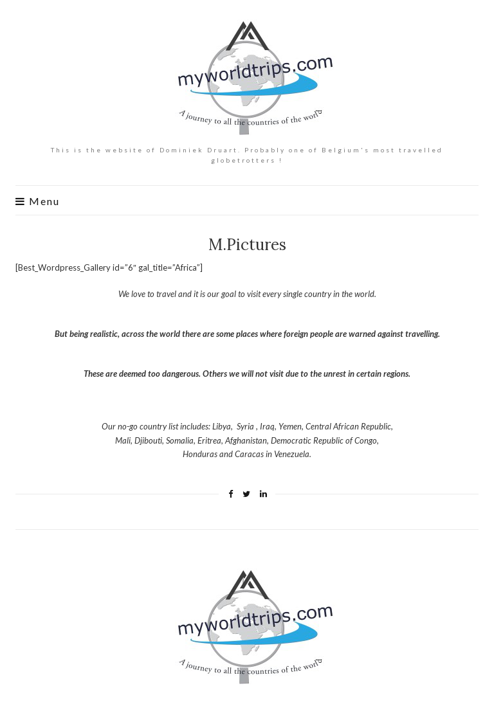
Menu (37, 201)
